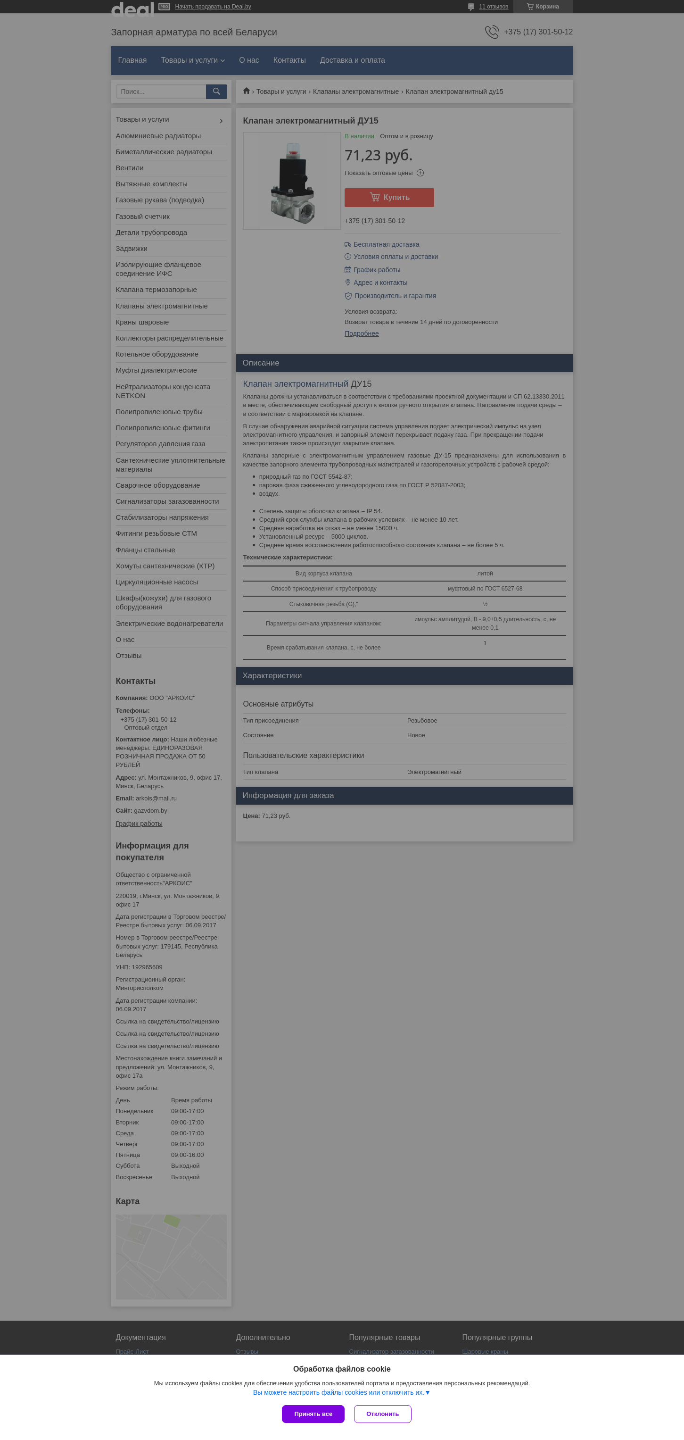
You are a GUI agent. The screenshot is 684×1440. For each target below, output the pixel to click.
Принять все (313, 1413)
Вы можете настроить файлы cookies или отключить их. (338, 1392)
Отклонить (382, 1413)
